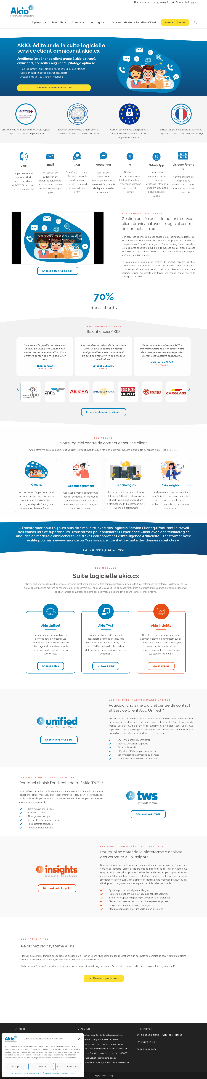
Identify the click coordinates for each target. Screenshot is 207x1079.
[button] (79, 1038)
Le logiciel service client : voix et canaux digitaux (100, 1044)
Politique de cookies (19, 1073)
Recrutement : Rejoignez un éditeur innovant (99, 1039)
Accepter (16, 1066)
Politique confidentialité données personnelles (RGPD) (103, 1053)
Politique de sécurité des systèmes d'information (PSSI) (103, 1062)
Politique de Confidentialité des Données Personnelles (52, 1073)
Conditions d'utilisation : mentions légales (97, 1058)
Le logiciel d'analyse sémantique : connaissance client (103, 1048)
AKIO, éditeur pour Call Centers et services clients (100, 1035)
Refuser (42, 1066)
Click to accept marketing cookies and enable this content (57, 238)
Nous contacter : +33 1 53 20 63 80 (151, 2)
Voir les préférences (68, 1066)
